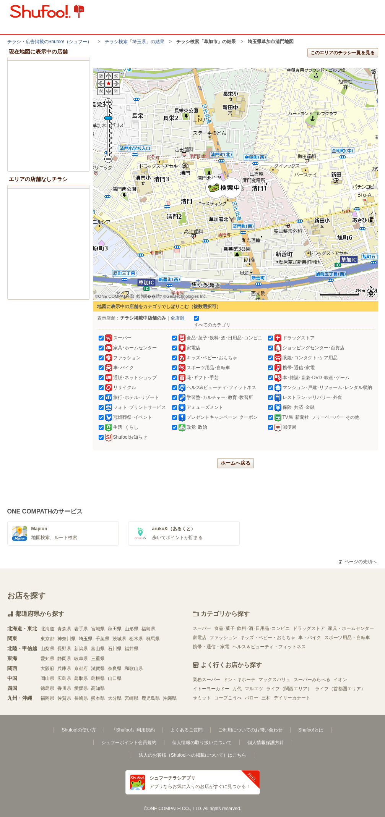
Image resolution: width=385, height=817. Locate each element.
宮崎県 (131, 698)
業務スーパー (206, 679)
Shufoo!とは (310, 730)
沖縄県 (170, 698)
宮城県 (98, 628)
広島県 (64, 678)
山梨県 (47, 648)
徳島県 (47, 688)
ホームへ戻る (235, 463)
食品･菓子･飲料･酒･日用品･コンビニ (252, 628)
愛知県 (47, 658)
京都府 (81, 668)
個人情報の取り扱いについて (202, 742)
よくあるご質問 (187, 730)
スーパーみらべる (312, 679)
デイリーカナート (292, 698)
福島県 (148, 628)
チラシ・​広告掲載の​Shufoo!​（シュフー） (49, 41)
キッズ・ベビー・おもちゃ (267, 637)
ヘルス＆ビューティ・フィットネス (269, 646)
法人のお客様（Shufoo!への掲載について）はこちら (192, 755)
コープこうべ (228, 698)
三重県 (98, 658)
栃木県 (136, 638)
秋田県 (115, 628)
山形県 (131, 628)
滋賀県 (98, 668)
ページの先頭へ (357, 561)
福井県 (131, 648)
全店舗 (177, 318)
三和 (266, 698)
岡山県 (47, 678)
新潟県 (81, 648)
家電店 (199, 637)
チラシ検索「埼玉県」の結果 (134, 41)
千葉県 (102, 638)
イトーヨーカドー (211, 688)
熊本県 (98, 698)
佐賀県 (64, 698)
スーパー (202, 628)
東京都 (47, 638)
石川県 (115, 648)
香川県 (64, 688)
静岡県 (64, 658)
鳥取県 (81, 678)
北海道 (47, 628)
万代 (237, 688)
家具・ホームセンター (351, 628)
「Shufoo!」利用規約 (133, 730)
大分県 (115, 698)
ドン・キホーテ (239, 679)
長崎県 (81, 698)
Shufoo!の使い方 (79, 730)
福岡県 (47, 698)
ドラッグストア (309, 628)
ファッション (223, 637)
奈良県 (115, 668)
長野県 (64, 648)
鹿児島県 (150, 698)
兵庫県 (64, 668)
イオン (340, 679)
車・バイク (309, 637)
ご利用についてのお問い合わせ (250, 730)
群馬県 (153, 638)
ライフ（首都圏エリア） (340, 688)
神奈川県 (66, 638)
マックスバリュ (274, 679)
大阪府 (47, 668)
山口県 (115, 678)
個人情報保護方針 (265, 742)
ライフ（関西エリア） (289, 688)
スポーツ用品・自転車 (347, 637)
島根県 (98, 678)
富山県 (98, 648)
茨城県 (119, 638)
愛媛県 (81, 688)
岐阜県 (81, 658)
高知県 (98, 688)
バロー (251, 698)
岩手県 (81, 628)
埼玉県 (86, 638)
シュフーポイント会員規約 (128, 742)
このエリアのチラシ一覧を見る (342, 52)
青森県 (64, 628)
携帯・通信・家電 (211, 646)
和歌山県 (134, 668)
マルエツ (254, 688)
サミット (202, 698)
